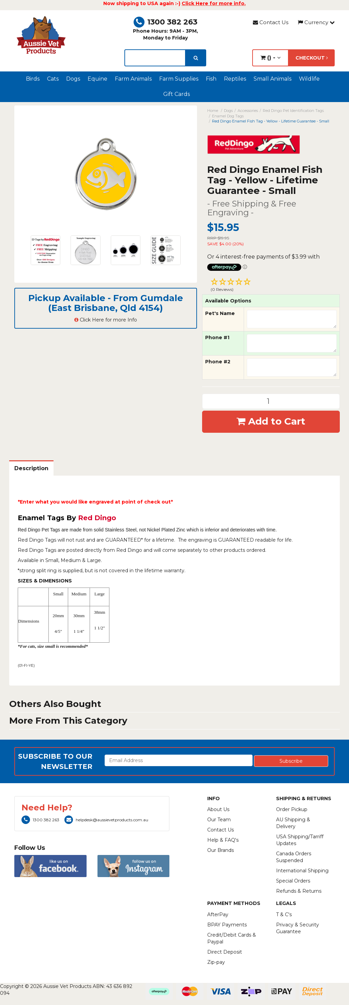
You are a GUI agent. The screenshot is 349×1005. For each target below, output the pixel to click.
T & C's (284, 914)
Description (31, 468)
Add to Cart (271, 421)
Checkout (311, 58)
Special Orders (293, 881)
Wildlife (309, 79)
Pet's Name (220, 313)
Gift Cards (176, 94)
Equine (97, 79)
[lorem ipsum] (154, 57)
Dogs (73, 79)
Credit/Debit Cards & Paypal (231, 938)
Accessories (248, 110)
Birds (33, 79)
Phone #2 (217, 362)
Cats (53, 79)
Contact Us (270, 22)
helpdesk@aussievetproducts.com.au (106, 819)
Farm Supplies (178, 79)
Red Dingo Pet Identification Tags (293, 110)
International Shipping (302, 871)
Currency (316, 22)
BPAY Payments (227, 925)
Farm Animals (133, 79)
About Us (218, 809)
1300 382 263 (165, 22)
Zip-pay (216, 962)
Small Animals (272, 79)
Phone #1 (217, 337)
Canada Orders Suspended (293, 857)
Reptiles (235, 79)
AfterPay (217, 914)
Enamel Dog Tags (228, 116)
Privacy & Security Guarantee (297, 928)
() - (270, 57)
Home (212, 110)
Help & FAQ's (223, 840)
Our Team (219, 820)
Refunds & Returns (298, 891)
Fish (211, 79)
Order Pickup (291, 809)
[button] (271, 286)
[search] (195, 57)
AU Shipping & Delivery (293, 823)
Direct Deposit (224, 952)
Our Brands (220, 850)
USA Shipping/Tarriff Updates (299, 840)
